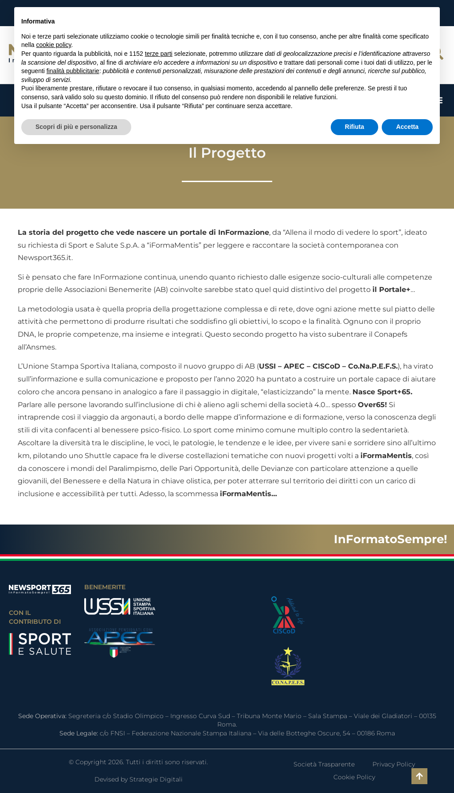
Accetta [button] (407, 126)
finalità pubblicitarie (73, 70)
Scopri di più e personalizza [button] (76, 126)
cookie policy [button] (53, 44)
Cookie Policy (354, 777)
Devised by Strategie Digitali (138, 779)
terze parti (158, 53)
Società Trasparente (324, 764)
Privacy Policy (393, 764)
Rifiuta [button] (354, 126)
